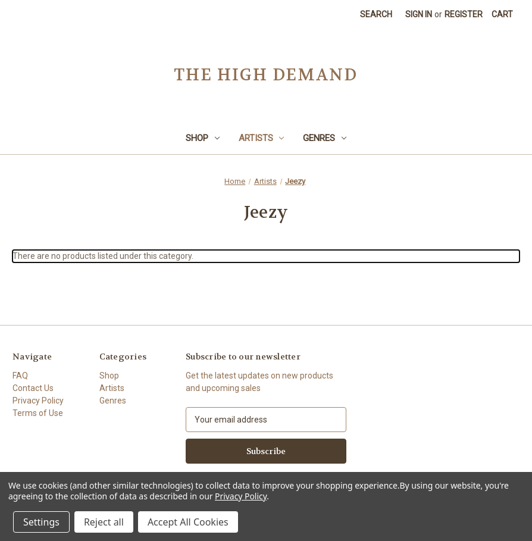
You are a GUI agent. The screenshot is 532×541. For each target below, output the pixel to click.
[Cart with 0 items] (502, 14)
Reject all (104, 522)
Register (464, 14)
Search (376, 14)
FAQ (20, 375)
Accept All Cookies (188, 522)
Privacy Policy (38, 400)
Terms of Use (37, 413)
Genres (324, 138)
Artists (261, 138)
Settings (41, 522)
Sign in (418, 14)
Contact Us (33, 388)
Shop (203, 138)
